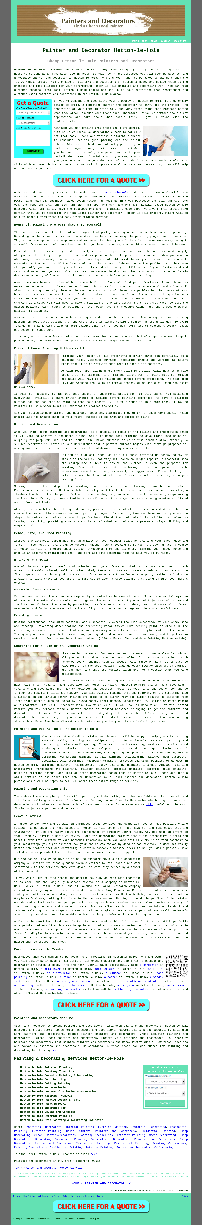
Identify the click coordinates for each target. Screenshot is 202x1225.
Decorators (53, 1127)
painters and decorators (97, 81)
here (54, 1050)
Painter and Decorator (53, 1143)
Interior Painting (79, 1127)
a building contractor (63, 989)
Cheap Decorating (162, 1135)
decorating (98, 773)
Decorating (33, 1127)
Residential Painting (158, 1131)
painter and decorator (50, 77)
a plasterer (76, 985)
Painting (20, 192)
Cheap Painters (78, 1131)
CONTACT (165, 41)
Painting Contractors (91, 1139)
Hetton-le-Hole (116, 192)
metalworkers (104, 969)
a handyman (125, 985)
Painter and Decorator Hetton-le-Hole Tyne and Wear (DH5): (61, 69)
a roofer (110, 977)
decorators (71, 1046)
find (26, 1025)
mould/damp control (141, 981)
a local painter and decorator (135, 777)
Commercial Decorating (148, 1127)
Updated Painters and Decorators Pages (82, 1196)
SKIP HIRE (155, 969)
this (149, 804)
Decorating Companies (52, 1139)
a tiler (65, 977)
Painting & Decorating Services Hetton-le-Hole (69, 1058)
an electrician (58, 973)
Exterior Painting (112, 1127)
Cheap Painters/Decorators (55, 1135)
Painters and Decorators (115, 1131)
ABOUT (154, 41)
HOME (134, 41)
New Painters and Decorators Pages (41, 1196)
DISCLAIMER (180, 41)
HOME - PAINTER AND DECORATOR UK (101, 1183)
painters (20, 208)
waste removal (177, 985)
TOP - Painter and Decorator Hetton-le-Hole (48, 1167)
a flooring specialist (131, 989)
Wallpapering (164, 1147)
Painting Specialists (96, 1135)
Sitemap (16, 1196)
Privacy (185, 1196)
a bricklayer (51, 969)
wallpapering (84, 764)
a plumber (113, 973)
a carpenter (149, 965)
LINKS (144, 41)
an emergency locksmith (75, 981)
